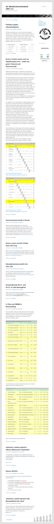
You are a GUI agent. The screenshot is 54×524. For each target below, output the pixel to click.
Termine (25, 15)
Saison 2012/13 (11, 471)
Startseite (8, 15)
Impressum (41, 15)
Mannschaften (14, 15)
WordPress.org (42, 25)
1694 (16, 51)
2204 (29, 46)
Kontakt (36, 15)
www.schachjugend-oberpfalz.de (15, 255)
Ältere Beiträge (9, 519)
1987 (16, 49)
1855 (29, 51)
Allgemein (14, 53)
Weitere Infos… (9, 462)
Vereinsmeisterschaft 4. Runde (18, 220)
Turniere (20, 15)
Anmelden (41, 21)
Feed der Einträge (42, 22)
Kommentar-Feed (42, 24)
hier (10, 512)
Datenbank (31, 15)
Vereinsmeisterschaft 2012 (27, 234)
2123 (16, 46)
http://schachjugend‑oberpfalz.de (22, 274)
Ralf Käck (20, 29)
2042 (29, 49)
